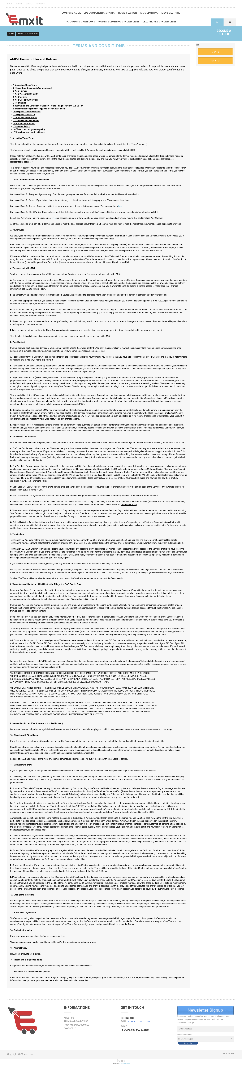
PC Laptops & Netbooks (80, 21)
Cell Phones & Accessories (159, 21)
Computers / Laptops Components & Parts (88, 12)
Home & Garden (127, 12)
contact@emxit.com (139, 1021)
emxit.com (28, 1054)
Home (9, 4)
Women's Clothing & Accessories (118, 21)
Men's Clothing (170, 12)
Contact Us (70, 1028)
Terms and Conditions (76, 1021)
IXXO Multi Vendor (124, 1063)
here (120, 206)
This (54, 218)
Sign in (19, 4)
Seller (224, 32)
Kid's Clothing (149, 12)
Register (29, 4)
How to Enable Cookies (76, 1025)
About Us (40, 4)
